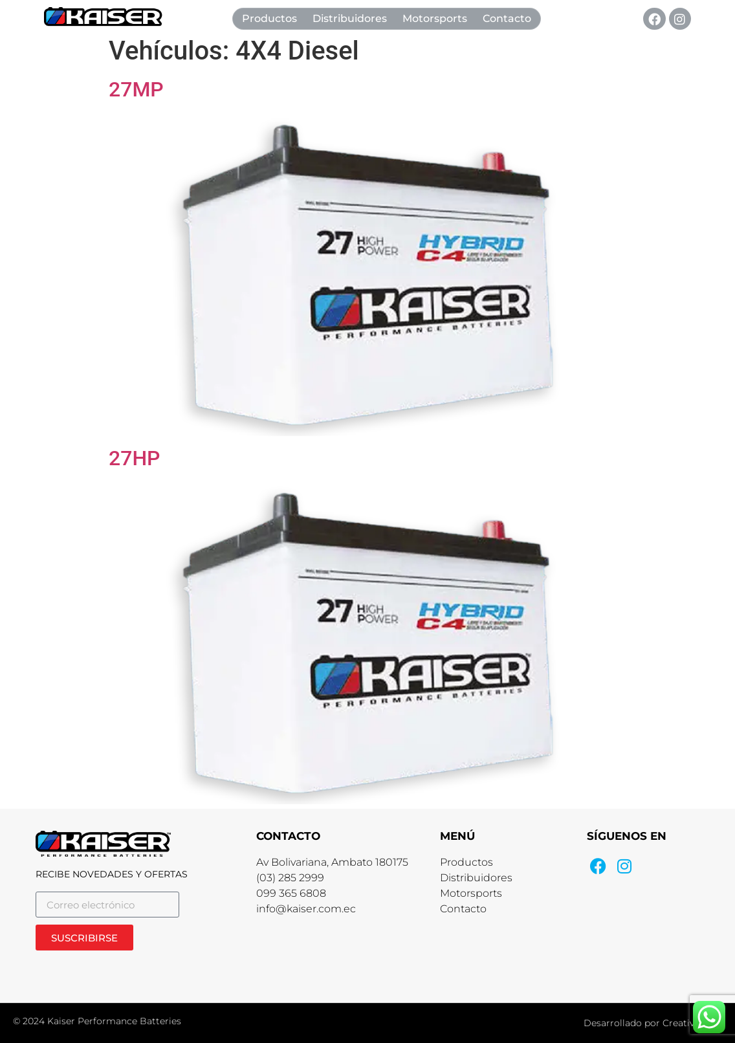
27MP (136, 89)
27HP (134, 458)
